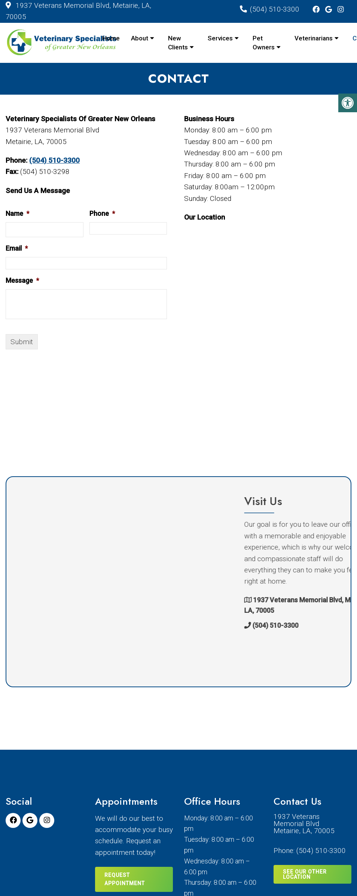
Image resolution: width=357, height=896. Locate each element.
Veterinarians (314, 38)
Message (22, 280)
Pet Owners (264, 42)
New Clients (178, 42)
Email (17, 248)
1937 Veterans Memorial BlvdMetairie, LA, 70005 (304, 823)
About (139, 38)
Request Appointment (124, 879)
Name (17, 213)
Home (111, 38)
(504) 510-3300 (274, 9)
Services (220, 38)
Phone (102, 213)
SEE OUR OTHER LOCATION (305, 874)
